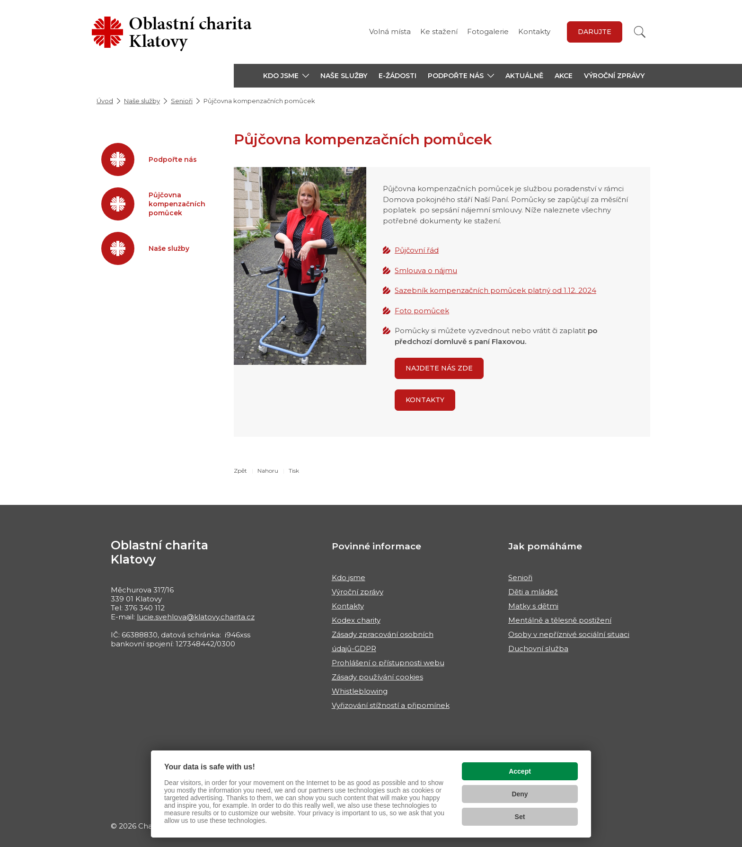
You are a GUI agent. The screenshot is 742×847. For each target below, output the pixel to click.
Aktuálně (524, 75)
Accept (520, 771)
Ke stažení (439, 31)
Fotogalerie (488, 31)
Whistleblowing (360, 691)
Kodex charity (356, 620)
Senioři (182, 101)
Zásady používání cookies (377, 676)
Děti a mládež (533, 591)
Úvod (105, 101)
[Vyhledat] (639, 32)
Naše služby (343, 75)
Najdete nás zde (439, 368)
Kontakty (534, 31)
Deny (520, 794)
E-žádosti (397, 75)
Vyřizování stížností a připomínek (391, 705)
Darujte (594, 31)
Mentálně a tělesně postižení (559, 620)
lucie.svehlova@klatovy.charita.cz (196, 616)
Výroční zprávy (614, 75)
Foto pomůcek (422, 310)
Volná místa (390, 31)
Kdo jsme (348, 577)
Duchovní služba (538, 648)
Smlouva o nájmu (426, 270)
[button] (286, 76)
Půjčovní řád (417, 250)
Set (520, 817)
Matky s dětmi (533, 605)
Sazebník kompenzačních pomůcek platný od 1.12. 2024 (495, 290)
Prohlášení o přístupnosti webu (388, 662)
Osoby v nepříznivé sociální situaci (568, 634)
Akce (564, 75)
